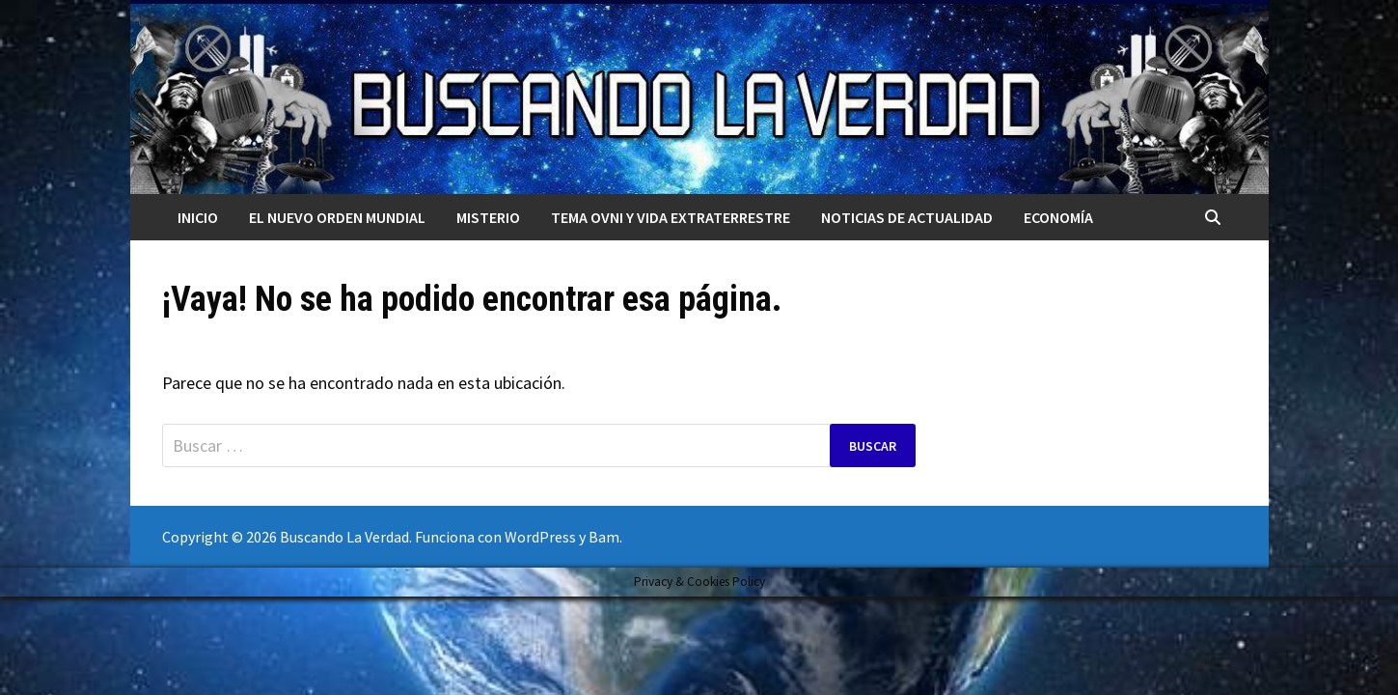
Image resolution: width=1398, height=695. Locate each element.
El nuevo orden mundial (337, 217)
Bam (604, 536)
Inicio (198, 217)
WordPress (540, 536)
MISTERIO (488, 217)
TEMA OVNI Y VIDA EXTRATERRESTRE (670, 217)
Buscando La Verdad (344, 536)
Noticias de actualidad (907, 217)
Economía (1058, 217)
